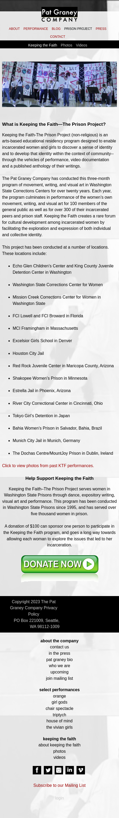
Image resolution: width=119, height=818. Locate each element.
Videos (81, 45)
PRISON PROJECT (78, 29)
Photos (66, 45)
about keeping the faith (59, 745)
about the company (59, 641)
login (59, 798)
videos (60, 757)
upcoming (59, 672)
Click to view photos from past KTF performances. (48, 465)
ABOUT (14, 29)
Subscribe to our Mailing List (60, 785)
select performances (59, 689)
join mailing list (59, 678)
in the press (59, 653)
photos (59, 751)
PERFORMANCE (35, 29)
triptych (59, 715)
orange (59, 696)
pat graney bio (59, 659)
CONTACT (57, 37)
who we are (59, 665)
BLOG (56, 29)
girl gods (60, 702)
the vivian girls (59, 727)
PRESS (101, 29)
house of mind (59, 721)
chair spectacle (59, 708)
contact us (59, 647)
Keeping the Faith (42, 45)
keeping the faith (59, 739)
